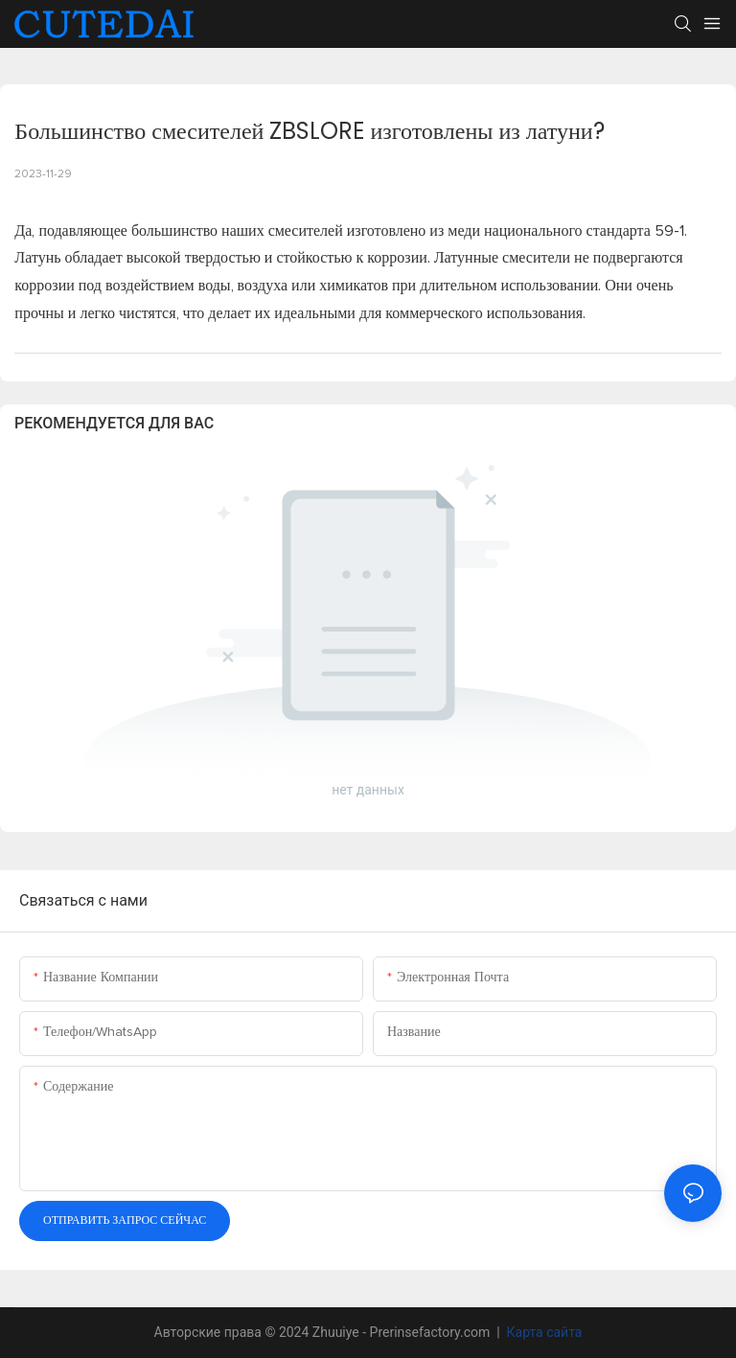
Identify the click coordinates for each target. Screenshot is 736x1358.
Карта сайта (542, 1332)
